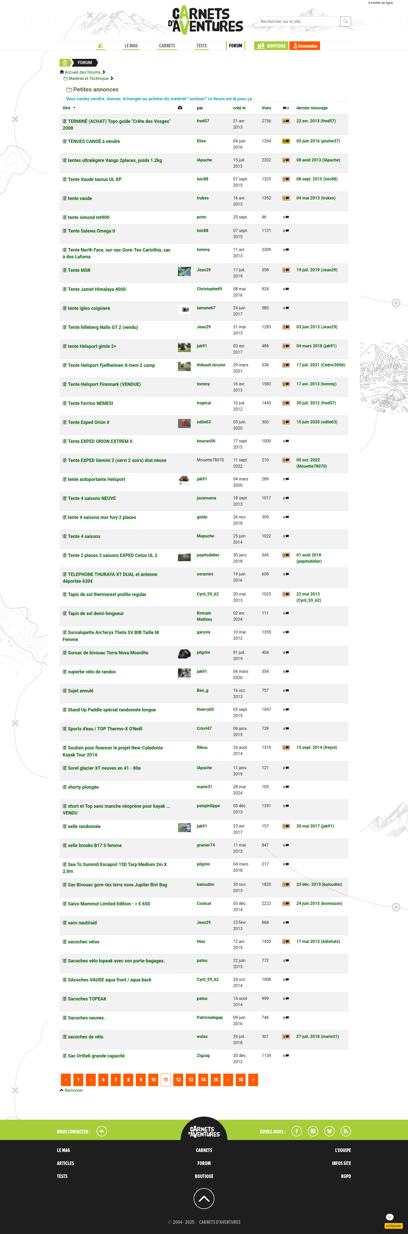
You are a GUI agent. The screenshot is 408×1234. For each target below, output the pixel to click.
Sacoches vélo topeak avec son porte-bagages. (116, 960)
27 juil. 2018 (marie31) (317, 1036)
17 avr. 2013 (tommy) (316, 383)
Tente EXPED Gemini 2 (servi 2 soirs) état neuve (117, 460)
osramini (205, 574)
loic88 (202, 179)
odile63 (204, 421)
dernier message (312, 107)
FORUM (235, 45)
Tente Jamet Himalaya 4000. (97, 289)
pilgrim (203, 652)
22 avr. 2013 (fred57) (316, 120)
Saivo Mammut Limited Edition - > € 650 (109, 903)
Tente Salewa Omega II (91, 231)
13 (191, 1079)
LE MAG (131, 45)
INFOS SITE (341, 1163)
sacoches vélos (83, 941)
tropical (204, 402)
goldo (202, 517)
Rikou (202, 747)
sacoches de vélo (85, 1036)
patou (202, 960)
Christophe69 (209, 288)
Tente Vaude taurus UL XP (95, 179)
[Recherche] (298, 21)
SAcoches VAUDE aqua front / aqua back (109, 979)
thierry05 (205, 709)
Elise (201, 141)
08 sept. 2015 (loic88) (316, 179)
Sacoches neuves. (86, 1017)
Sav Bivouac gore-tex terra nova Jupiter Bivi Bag (117, 884)
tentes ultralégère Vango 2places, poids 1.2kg (115, 160)
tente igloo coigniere (89, 308)
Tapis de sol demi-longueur (96, 613)
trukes (203, 198)
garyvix (204, 632)
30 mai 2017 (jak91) (315, 826)
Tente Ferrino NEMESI (90, 403)
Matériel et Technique (89, 78)
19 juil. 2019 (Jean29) (316, 269)
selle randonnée (84, 826)
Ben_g (202, 690)
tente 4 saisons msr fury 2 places (102, 517)
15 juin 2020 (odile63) (316, 421)
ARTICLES (65, 1163)
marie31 (205, 786)
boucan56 (206, 441)
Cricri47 (204, 728)
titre (66, 107)
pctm (202, 217)
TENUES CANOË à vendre (94, 141)
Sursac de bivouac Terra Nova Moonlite (108, 652)
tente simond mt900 (89, 217)
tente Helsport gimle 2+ (92, 346)
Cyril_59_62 (208, 594)
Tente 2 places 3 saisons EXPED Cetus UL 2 (112, 555)
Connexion (307, 46)
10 (153, 1079)
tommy (203, 249)
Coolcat (204, 903)
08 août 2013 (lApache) (318, 160)
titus (201, 941)
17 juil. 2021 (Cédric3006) (320, 364)
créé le (239, 107)
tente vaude (80, 198)
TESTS (201, 45)
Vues (266, 107)
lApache (204, 160)
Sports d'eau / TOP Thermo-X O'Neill (105, 728)
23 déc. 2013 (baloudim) (319, 884)
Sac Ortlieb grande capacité (96, 1055)
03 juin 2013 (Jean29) (316, 326)
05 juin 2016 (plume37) (318, 141)
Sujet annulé (80, 690)
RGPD (346, 1176)
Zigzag (203, 1055)
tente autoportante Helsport (96, 479)
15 (216, 1079)
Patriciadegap (210, 1017)
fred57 (203, 120)
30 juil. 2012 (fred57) (316, 402)
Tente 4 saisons (84, 536)
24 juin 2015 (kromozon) (319, 903)
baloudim (205, 884)
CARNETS (167, 45)
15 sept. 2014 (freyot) (316, 747)
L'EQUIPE (343, 1150)
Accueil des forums (82, 72)
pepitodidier (208, 555)
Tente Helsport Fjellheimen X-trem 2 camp (111, 365)
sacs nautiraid (82, 922)
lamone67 (206, 307)
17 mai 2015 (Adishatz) (318, 941)
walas (202, 1036)
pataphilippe (208, 805)
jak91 (202, 345)
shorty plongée (83, 787)
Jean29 (204, 269)
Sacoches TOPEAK (87, 998)
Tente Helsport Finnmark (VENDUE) (104, 384)
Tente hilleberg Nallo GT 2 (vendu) (103, 327)
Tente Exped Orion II (89, 422)
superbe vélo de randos (92, 671)
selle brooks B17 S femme (95, 845)
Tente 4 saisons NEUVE (92, 498)
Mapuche (205, 536)
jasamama (206, 498)
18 (241, 1079)
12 (178, 1079)
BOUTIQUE (276, 46)
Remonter (74, 1090)
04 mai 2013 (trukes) (315, 198)
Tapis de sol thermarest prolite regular (107, 594)
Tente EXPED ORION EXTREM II (100, 441)
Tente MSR (79, 270)
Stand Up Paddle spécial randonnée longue (112, 709)
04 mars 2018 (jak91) (316, 345)
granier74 (206, 845)
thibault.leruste (211, 364)
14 (203, 1079)
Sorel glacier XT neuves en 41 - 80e (104, 768)
